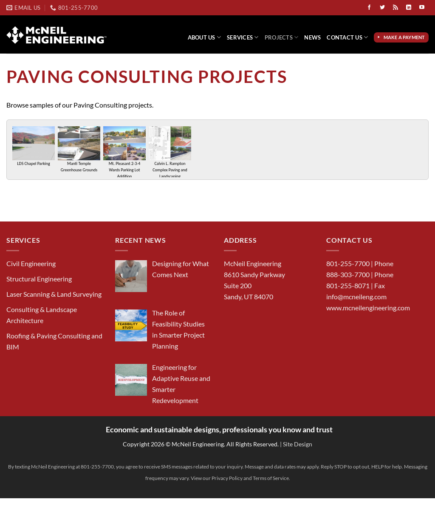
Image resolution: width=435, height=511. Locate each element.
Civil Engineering (31, 263)
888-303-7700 (348, 274)
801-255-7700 (348, 263)
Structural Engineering (39, 279)
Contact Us (347, 37)
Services (243, 37)
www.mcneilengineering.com (368, 308)
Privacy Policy (227, 478)
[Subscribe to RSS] (395, 8)
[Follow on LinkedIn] (409, 8)
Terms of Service (271, 478)
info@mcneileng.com (356, 296)
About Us (204, 37)
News (312, 37)
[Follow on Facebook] (369, 8)
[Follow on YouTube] (422, 8)
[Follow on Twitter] (382, 8)
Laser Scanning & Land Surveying (54, 294)
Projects (282, 37)
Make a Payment (405, 37)
